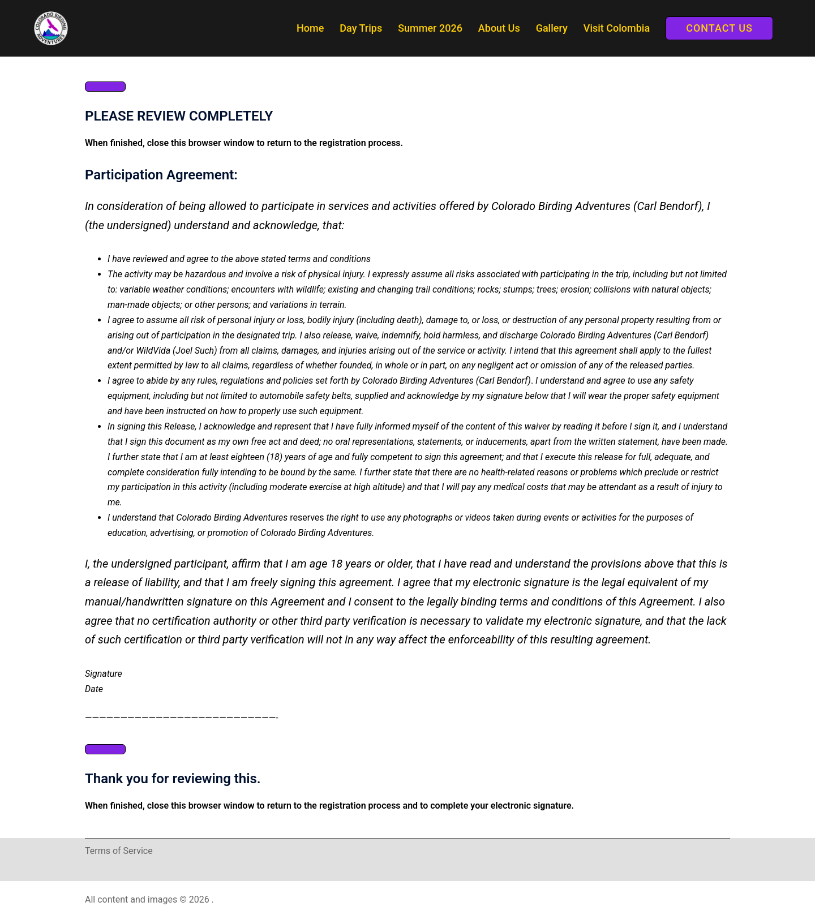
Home (310, 28)
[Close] (105, 86)
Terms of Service (119, 850)
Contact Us (719, 28)
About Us (499, 28)
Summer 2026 (430, 28)
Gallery (552, 28)
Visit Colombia (617, 28)
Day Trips (361, 28)
